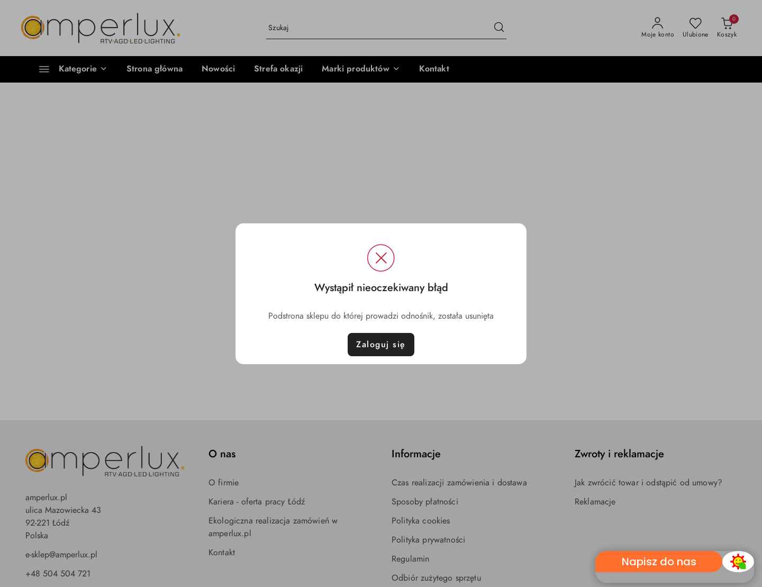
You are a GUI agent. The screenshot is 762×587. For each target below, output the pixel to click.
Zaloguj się (381, 344)
